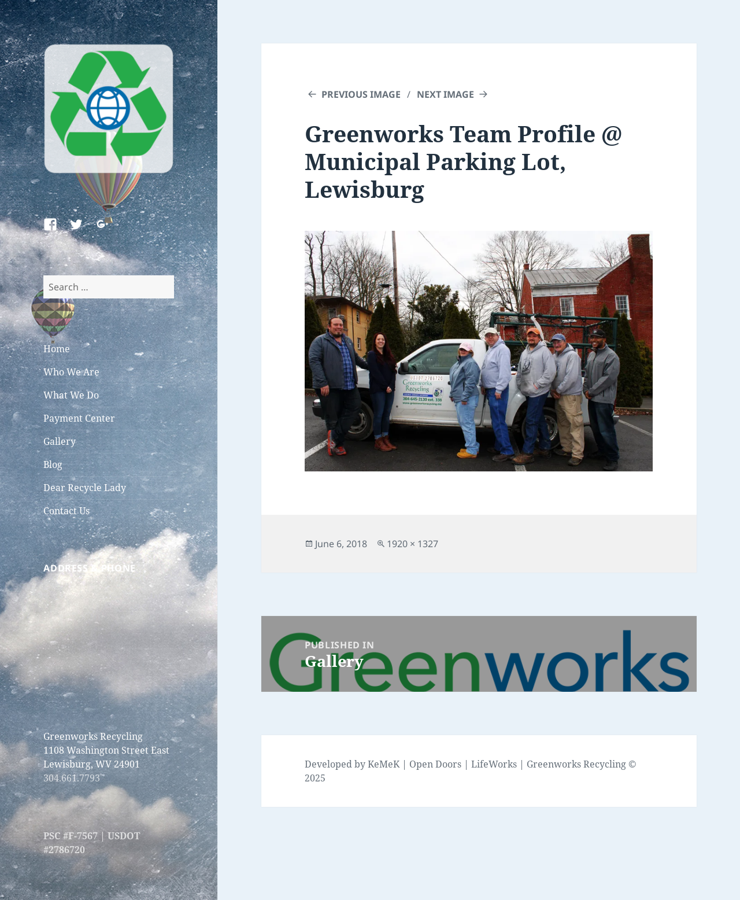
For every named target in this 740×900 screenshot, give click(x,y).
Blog (52, 464)
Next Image (445, 94)
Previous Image (361, 94)
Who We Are (71, 372)
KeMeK (383, 764)
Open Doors (435, 764)
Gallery (59, 441)
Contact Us (66, 510)
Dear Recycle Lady (84, 487)
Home (56, 348)
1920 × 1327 (412, 543)
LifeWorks (494, 764)
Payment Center (79, 418)
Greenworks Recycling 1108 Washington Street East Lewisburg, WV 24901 (106, 750)
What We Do (71, 395)
